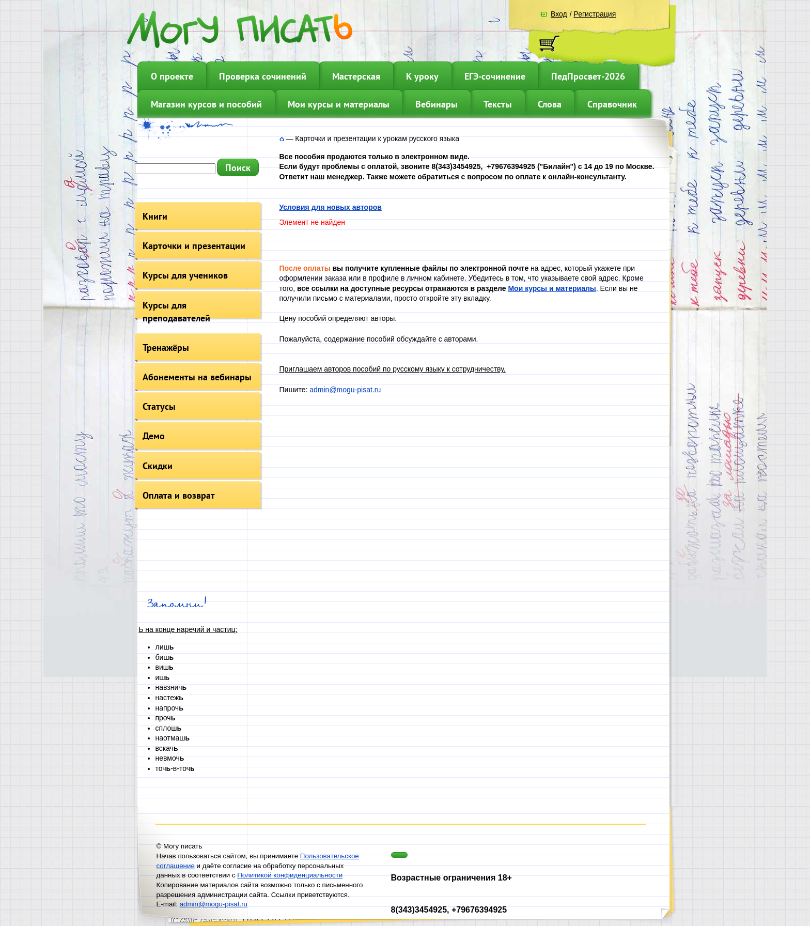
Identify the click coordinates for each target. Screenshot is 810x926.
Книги (155, 216)
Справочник (612, 104)
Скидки (158, 466)
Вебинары (436, 104)
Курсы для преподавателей (176, 311)
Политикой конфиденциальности (289, 875)
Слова (550, 104)
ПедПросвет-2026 (588, 76)
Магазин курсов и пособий (206, 104)
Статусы (159, 406)
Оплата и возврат (179, 495)
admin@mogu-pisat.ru (345, 389)
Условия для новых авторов (330, 207)
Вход (559, 14)
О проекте (172, 76)
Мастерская (356, 76)
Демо (154, 436)
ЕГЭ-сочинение (494, 76)
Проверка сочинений (262, 76)
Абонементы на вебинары (197, 377)
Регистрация (594, 14)
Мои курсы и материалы (339, 104)
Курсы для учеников (185, 275)
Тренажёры (166, 347)
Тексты (498, 104)
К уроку (422, 76)
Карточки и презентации (194, 246)
